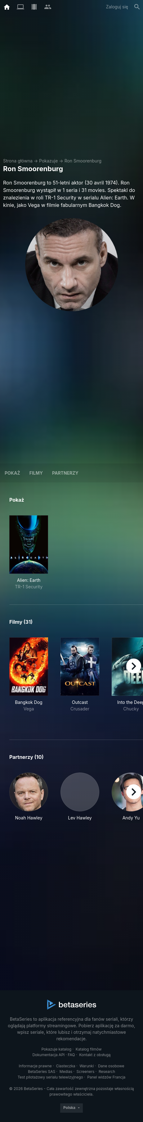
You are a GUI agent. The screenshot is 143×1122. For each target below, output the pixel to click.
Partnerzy (65, 473)
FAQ (71, 1054)
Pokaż (12, 473)
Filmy (36, 473)
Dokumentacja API (48, 1054)
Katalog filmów (89, 1049)
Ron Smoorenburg (83, 160)
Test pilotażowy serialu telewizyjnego (50, 1077)
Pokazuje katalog (56, 1049)
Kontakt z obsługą (94, 1054)
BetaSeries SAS (41, 1071)
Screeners (86, 1071)
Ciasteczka (65, 1066)
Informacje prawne (35, 1066)
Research (107, 1071)
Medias (66, 1071)
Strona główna (18, 160)
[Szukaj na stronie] (137, 7)
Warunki (86, 1066)
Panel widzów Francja (106, 1077)
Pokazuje (48, 160)
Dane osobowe (111, 1066)
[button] (28, 797)
